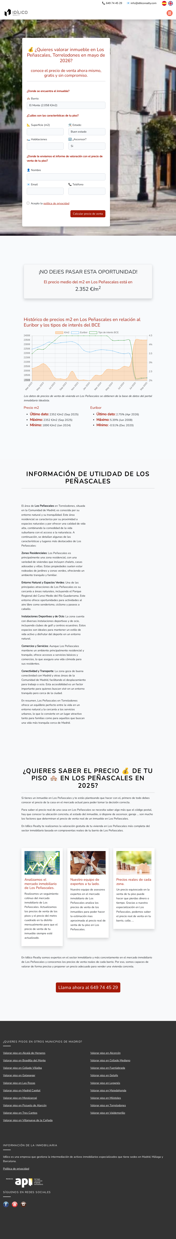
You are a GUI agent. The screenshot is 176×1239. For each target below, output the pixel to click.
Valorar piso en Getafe (104, 1075)
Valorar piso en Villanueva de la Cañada (28, 1120)
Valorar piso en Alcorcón (105, 1053)
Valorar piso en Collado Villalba (22, 1068)
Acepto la (50, 203)
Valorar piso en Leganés (105, 1083)
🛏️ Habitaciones (37, 139)
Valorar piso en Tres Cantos (20, 1113)
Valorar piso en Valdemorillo (107, 1113)
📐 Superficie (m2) (38, 125)
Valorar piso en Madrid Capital (21, 1090)
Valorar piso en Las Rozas (19, 1083)
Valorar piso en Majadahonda (108, 1090)
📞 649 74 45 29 (112, 3)
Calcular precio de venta (88, 214)
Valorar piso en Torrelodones (108, 1105)
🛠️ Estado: (74, 125)
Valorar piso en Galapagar (19, 1075)
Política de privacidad (16, 1169)
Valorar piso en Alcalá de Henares (24, 1053)
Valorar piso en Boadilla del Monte (24, 1060)
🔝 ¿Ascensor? (77, 139)
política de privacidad (56, 203)
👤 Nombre (34, 170)
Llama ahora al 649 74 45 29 (88, 987)
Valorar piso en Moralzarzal (20, 1098)
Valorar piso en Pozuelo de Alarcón (24, 1105)
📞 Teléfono (75, 184)
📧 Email (32, 184)
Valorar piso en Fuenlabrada (107, 1068)
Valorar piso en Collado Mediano (110, 1060)
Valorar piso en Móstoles (105, 1098)
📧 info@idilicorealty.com (141, 3)
